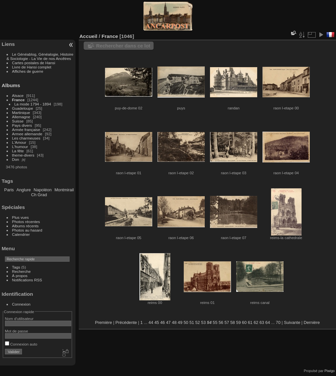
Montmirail (64, 189)
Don (15, 159)
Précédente (126, 322)
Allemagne (21, 117)
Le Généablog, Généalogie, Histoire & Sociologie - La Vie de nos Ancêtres (40, 56)
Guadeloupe (22, 108)
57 (226, 322)
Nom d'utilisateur (19, 318)
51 (191, 322)
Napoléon (43, 189)
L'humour (20, 146)
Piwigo (330, 371)
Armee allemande (27, 134)
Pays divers (22, 125)
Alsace (18, 95)
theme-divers (23, 155)
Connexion (21, 304)
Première (103, 322)
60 (244, 322)
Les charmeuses (26, 138)
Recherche (21, 271)
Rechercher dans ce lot (123, 45)
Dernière (312, 322)
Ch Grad (39, 194)
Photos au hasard (27, 230)
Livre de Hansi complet (32, 67)
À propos (20, 275)
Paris (9, 189)
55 (215, 322)
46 (162, 322)
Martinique (21, 112)
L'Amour (19, 142)
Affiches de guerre (27, 71)
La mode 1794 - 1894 (32, 104)
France (18, 100)
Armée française (26, 129)
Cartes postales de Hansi (33, 63)
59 (238, 322)
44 (151, 322)
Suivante (292, 322)
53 (203, 322)
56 (221, 322)
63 (262, 322)
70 (278, 322)
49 (180, 322)
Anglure (23, 189)
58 (232, 322)
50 (185, 322)
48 (174, 322)
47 (168, 322)
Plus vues (20, 217)
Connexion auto (21, 344)
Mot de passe (16, 331)
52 (197, 322)
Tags (16, 267)
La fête (18, 151)
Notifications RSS (27, 280)
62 (256, 322)
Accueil (88, 36)
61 (250, 322)
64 (267, 322)
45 (156, 322)
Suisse (18, 121)
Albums (11, 85)
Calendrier (21, 234)
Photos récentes (26, 221)
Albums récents (25, 226)
